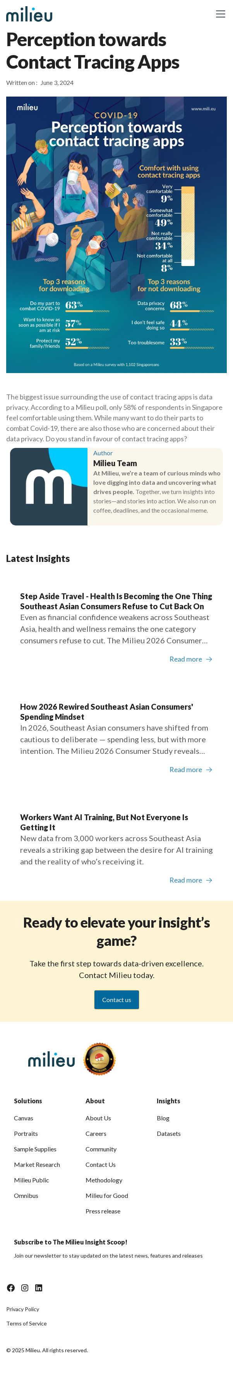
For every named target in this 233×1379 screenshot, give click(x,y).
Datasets (169, 1133)
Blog (163, 1118)
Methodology (104, 1180)
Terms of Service (26, 1323)
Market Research (37, 1164)
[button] (219, 14)
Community (101, 1149)
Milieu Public (31, 1180)
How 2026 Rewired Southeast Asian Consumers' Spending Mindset (106, 711)
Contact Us (101, 1164)
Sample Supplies (35, 1149)
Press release (103, 1211)
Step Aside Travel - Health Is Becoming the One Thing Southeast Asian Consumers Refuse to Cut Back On (116, 601)
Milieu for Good (107, 1195)
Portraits (26, 1133)
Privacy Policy (22, 1309)
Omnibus (26, 1195)
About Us (98, 1118)
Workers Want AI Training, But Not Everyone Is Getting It (104, 822)
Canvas (23, 1118)
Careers (96, 1133)
